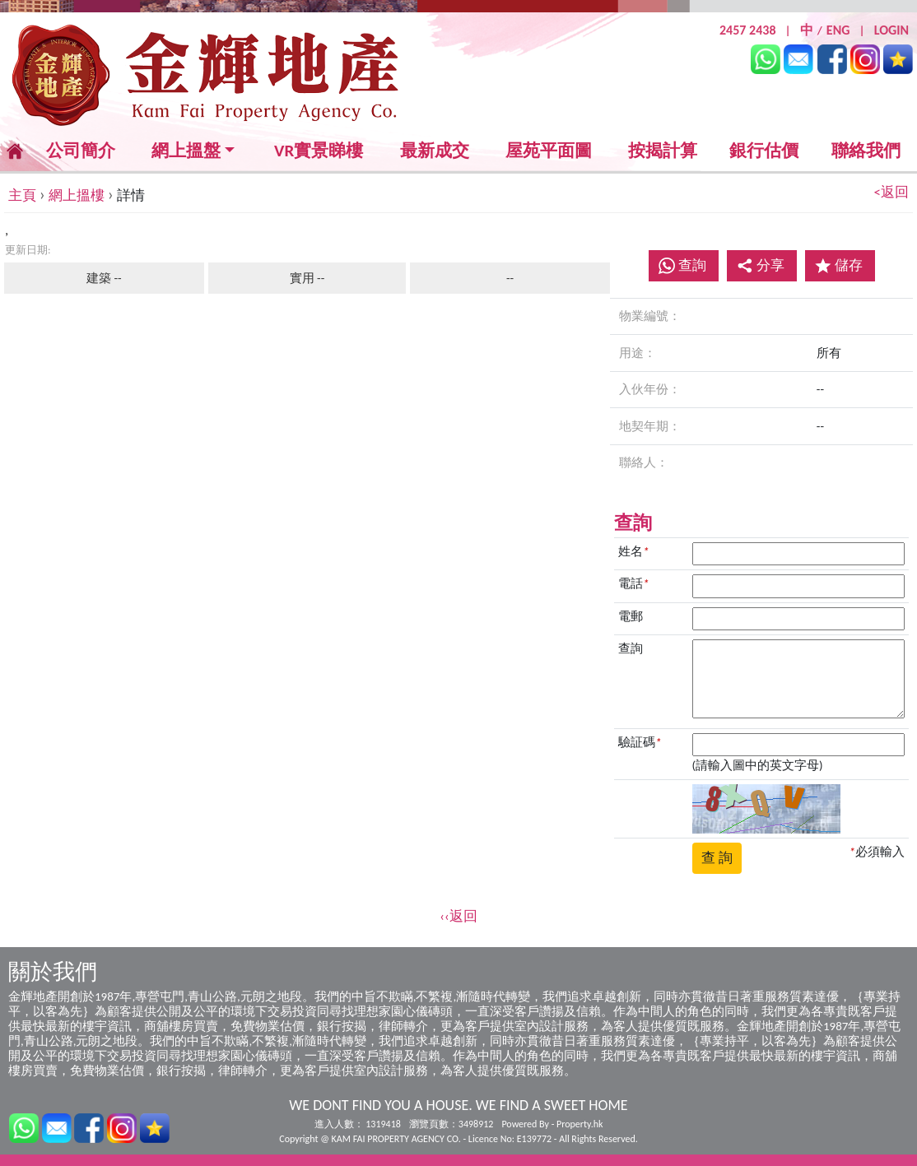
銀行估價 (763, 150)
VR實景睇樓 (318, 151)
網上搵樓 (77, 195)
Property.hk (579, 1124)
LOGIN (891, 30)
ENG (838, 30)
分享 (760, 265)
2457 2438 (747, 30)
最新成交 (434, 151)
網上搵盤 (186, 151)
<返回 (891, 192)
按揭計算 (662, 150)
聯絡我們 (866, 150)
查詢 (692, 265)
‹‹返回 (458, 916)
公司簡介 (80, 150)
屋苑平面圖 (548, 150)
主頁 (22, 195)
